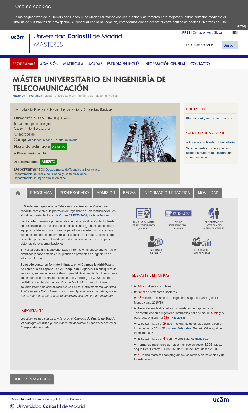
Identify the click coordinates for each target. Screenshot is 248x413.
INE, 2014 (177, 317)
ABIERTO (58, 146)
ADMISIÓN (106, 193)
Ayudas (95, 63)
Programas (24, 63)
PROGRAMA (41, 193)
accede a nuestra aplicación (206, 152)
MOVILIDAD (208, 193)
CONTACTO (195, 109)
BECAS (129, 193)
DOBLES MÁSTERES (32, 379)
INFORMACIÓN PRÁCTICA (167, 193)
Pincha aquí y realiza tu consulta (209, 118)
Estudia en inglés (123, 63)
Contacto (200, 63)
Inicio (18, 193)
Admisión (49, 63)
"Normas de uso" (214, 22)
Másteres (19, 95)
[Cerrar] (240, 26)
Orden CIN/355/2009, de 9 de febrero (84, 215)
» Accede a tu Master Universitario (210, 142)
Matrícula (73, 63)
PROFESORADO (74, 193)
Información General (165, 63)
